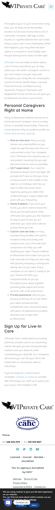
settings (32, 499)
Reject (34, 505)
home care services (15, 133)
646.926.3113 (13, 441)
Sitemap (17, 478)
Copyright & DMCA (22, 486)
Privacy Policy (20, 482)
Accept (21, 505)
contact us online (25, 376)
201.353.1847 (35, 441)
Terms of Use (30, 478)
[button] (51, 6)
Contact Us (40, 486)
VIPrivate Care (12, 62)
